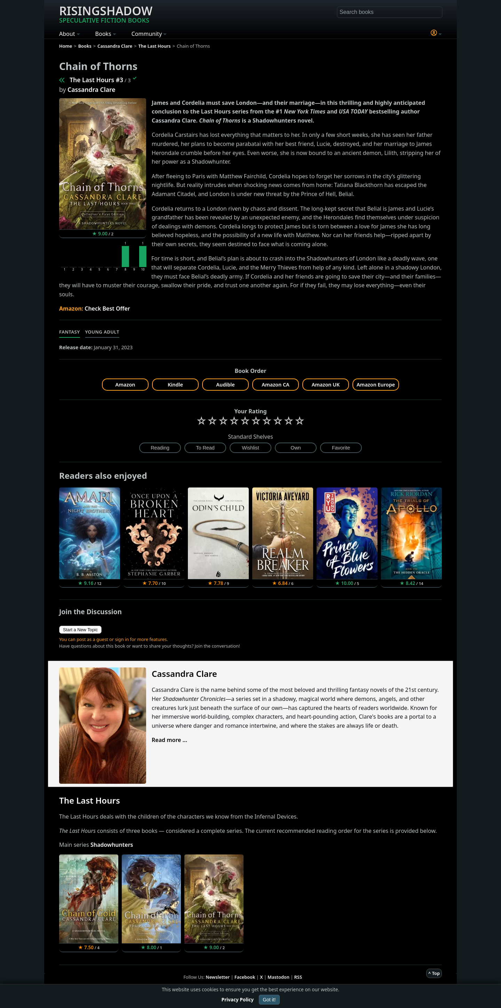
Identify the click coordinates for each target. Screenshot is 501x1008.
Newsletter (218, 977)
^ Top (434, 973)
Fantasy (69, 332)
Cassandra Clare (91, 89)
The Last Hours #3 (96, 80)
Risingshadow (105, 13)
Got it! (269, 999)
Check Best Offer (107, 308)
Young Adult (102, 332)
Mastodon (278, 977)
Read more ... (169, 740)
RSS (298, 977)
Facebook (244, 977)
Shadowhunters (111, 845)
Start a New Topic (80, 629)
